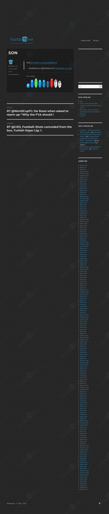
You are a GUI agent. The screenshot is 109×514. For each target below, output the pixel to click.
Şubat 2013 (83, 398)
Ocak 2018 (83, 279)
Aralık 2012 (83, 402)
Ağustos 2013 (84, 385)
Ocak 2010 (83, 460)
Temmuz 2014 (84, 363)
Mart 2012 (83, 408)
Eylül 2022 (83, 169)
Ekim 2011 (83, 419)
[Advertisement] (55, 19)
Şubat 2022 (83, 184)
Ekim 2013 (83, 381)
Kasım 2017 (83, 284)
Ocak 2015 (83, 350)
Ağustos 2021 (84, 196)
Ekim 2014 (83, 356)
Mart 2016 (83, 325)
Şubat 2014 (83, 373)
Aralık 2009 (83, 462)
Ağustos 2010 (84, 446)
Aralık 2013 (83, 377)
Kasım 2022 (83, 165)
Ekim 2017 (83, 286)
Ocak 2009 (83, 485)
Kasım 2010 (83, 439)
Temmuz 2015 (84, 338)
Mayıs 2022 (83, 178)
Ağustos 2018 (84, 267)
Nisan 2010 (83, 454)
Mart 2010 (83, 456)
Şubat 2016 (83, 327)
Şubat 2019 (83, 254)
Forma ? (82, 116)
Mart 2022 (83, 182)
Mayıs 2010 (83, 452)
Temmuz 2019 (84, 244)
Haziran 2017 (84, 294)
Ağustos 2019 (84, 242)
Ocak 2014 (83, 375)
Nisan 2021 (83, 205)
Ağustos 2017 (84, 290)
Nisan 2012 (83, 406)
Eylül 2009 (83, 468)
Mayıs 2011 (83, 427)
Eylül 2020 (83, 217)
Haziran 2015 (84, 340)
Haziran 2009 (84, 475)
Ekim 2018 (83, 263)
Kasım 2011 (83, 417)
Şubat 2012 (83, 410)
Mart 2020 (83, 227)
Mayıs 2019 (83, 248)
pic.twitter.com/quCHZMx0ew (44, 63)
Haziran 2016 (84, 319)
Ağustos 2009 (84, 471)
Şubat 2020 (83, 230)
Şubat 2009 (83, 483)
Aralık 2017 (83, 281)
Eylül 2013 (83, 383)
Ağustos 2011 (84, 421)
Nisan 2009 (83, 479)
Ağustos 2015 (84, 335)
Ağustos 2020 (84, 219)
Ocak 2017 (83, 304)
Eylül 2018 (83, 265)
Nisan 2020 (83, 225)
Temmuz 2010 (84, 448)
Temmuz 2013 (84, 387)
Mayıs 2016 (83, 321)
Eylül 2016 (83, 313)
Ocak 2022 (83, 186)
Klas (81, 101)
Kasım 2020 (83, 213)
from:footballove (13, 74)
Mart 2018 (83, 275)
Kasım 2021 (83, 190)
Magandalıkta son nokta (87, 143)
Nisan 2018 (83, 273)
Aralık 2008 (83, 487)
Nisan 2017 (83, 298)
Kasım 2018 (83, 261)
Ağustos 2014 (84, 360)
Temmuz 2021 (84, 198)
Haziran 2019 (84, 246)
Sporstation (97, 132)
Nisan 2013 (83, 394)
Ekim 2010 (83, 441)
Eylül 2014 (83, 358)
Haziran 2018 (84, 269)
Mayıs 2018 (83, 271)
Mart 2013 (83, 396)
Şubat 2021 (83, 209)
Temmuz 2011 (84, 423)
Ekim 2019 (83, 238)
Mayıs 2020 (83, 223)
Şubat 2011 (83, 433)
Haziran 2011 (84, 425)
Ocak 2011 (83, 435)
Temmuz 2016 (84, 317)
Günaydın (83, 114)
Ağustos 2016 (84, 315)
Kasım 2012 (83, 404)
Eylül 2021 (83, 194)
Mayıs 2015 (83, 342)
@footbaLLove (13, 66)
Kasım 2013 (83, 379)
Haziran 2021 (84, 200)
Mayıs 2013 (83, 392)
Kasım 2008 (83, 489)
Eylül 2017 (83, 288)
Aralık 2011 (83, 414)
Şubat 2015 (83, 348)
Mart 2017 (83, 300)
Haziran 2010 (84, 450)
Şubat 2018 (83, 277)
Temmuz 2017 (84, 292)
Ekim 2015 (83, 331)
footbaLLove (11, 503)
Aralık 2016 (83, 306)
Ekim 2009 (83, 466)
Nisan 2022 (83, 180)
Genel (10, 71)
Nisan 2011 (83, 429)
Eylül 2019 (83, 240)
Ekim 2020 (83, 215)
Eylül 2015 (83, 333)
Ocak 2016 (83, 329)
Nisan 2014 (83, 369)
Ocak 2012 (83, 412)
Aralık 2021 (83, 188)
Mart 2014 (83, 371)
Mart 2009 (83, 481)
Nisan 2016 (83, 323)
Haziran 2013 (84, 390)
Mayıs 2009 (83, 477)
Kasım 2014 (83, 354)
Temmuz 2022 (84, 173)
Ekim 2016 (83, 311)
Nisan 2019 (83, 250)
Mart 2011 (83, 431)
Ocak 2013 (83, 400)
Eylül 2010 (83, 444)
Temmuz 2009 (84, 473)
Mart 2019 (83, 252)
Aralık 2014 (83, 352)
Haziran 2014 (84, 365)
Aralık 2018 (83, 259)
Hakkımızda (85, 40)
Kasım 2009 (83, 464)
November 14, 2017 (63, 68)
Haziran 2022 (84, 176)
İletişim (96, 40)
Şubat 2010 (83, 458)
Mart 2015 (83, 346)
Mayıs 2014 (83, 367)
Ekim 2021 (83, 192)
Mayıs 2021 (83, 203)
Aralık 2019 (83, 234)
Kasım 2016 (83, 308)
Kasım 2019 (83, 236)
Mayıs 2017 (83, 296)
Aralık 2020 (83, 211)
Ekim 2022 (83, 167)
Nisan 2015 (83, 344)
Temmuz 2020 (84, 221)
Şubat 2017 (83, 302)
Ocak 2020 (83, 232)
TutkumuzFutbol (93, 136)
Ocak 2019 (83, 257)
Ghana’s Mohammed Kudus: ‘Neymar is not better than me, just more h (91, 106)
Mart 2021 (83, 207)
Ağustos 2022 (84, 171)
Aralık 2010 (83, 437)
